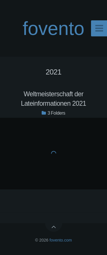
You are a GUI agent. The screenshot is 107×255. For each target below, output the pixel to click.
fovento (53, 28)
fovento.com (61, 240)
